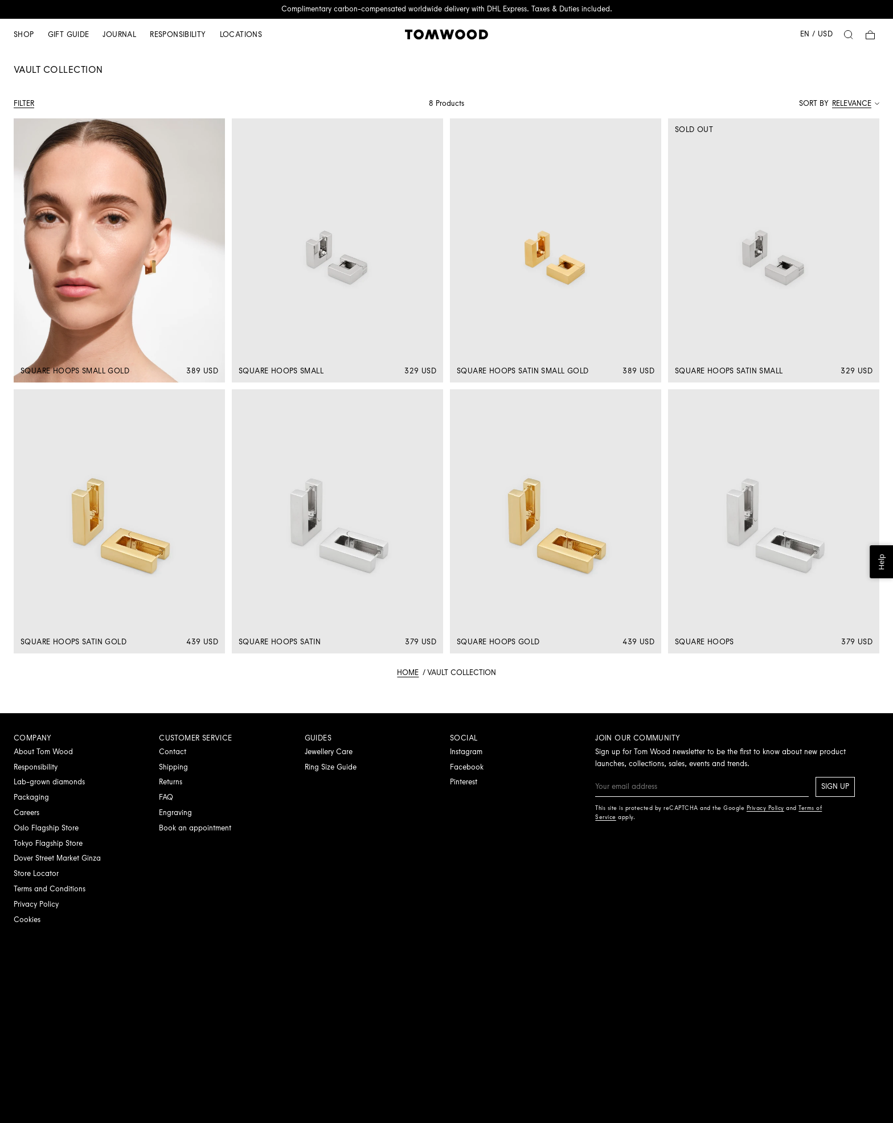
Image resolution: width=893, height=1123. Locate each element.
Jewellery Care (329, 751)
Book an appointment (195, 828)
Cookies (27, 919)
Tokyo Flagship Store (48, 843)
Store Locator (36, 873)
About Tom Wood (43, 751)
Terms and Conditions (49, 889)
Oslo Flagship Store (46, 828)
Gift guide (68, 34)
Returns (170, 782)
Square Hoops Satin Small (729, 371)
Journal (119, 34)
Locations (241, 34)
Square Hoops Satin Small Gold (522, 371)
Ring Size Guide (331, 767)
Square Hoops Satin (280, 641)
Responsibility (178, 34)
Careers (26, 812)
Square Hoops (704, 641)
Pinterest (463, 782)
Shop (24, 34)
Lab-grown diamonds (49, 782)
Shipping (173, 767)
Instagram (466, 751)
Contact (172, 751)
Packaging (31, 797)
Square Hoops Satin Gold (73, 641)
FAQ (166, 797)
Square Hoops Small (281, 371)
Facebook (467, 767)
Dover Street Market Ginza (57, 858)
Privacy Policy (36, 904)
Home (408, 672)
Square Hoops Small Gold (75, 371)
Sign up (835, 786)
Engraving (175, 812)
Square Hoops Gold (498, 641)
